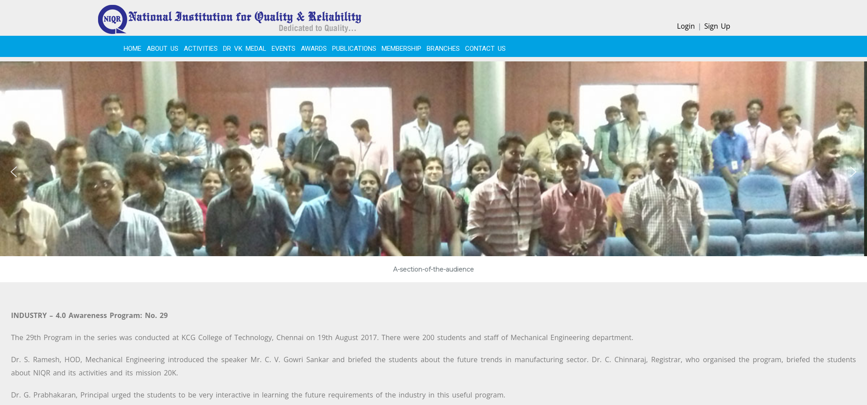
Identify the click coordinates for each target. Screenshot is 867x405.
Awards (314, 49)
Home (132, 49)
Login (686, 26)
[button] (14, 172)
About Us (162, 49)
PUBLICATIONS (354, 49)
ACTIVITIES (201, 49)
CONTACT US (485, 49)
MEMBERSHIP (401, 49)
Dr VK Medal (244, 49)
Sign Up (717, 26)
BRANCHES (443, 49)
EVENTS (283, 49)
